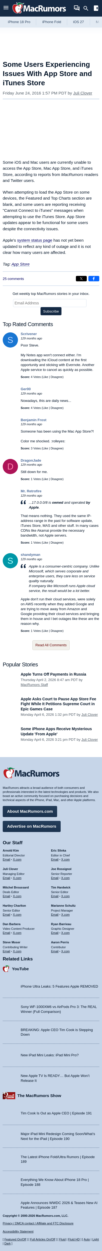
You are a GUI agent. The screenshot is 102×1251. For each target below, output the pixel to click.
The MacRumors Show (39, 1095)
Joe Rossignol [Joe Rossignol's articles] (61, 869)
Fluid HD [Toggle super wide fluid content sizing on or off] (74, 1239)
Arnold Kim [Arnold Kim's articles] (11, 850)
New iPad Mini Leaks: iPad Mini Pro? (50, 1055)
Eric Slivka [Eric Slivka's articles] (58, 850)
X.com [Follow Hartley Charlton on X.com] (17, 914)
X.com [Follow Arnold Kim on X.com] (17, 859)
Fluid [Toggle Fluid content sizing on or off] (62, 1239)
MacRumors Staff (34, 685)
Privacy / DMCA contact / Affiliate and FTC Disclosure (38, 1223)
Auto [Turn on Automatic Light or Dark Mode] (87, 1239)
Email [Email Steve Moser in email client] (6, 951)
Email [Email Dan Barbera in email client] (6, 932)
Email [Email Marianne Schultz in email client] (55, 914)
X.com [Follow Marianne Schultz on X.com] (65, 914)
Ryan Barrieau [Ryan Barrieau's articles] (61, 924)
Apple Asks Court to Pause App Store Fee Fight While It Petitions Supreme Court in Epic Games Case (58, 704)
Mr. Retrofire (31, 491)
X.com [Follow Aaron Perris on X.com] (65, 951)
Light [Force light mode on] (95, 1239)
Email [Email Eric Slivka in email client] (55, 859)
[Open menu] (6, 8)
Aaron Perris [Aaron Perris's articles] (60, 942)
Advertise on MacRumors (31, 826)
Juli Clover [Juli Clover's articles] (10, 869)
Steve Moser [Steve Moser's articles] (11, 942)
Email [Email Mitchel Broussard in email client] (6, 896)
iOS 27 (78, 22)
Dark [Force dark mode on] (7, 1243)
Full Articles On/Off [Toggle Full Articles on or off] (42, 1239)
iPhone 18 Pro (19, 22)
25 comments (13, 279)
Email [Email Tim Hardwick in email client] (55, 896)
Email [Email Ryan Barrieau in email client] (55, 932)
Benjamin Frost (34, 420)
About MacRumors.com (30, 811)
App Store (20, 264)
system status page (34, 240)
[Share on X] (81, 278)
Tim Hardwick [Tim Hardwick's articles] (60, 887)
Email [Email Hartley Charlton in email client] (6, 914)
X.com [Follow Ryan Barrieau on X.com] (65, 932)
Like (45, 377)
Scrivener (29, 334)
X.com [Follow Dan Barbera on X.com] (17, 932)
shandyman (30, 555)
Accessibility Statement (18, 1231)
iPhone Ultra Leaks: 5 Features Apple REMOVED (59, 986)
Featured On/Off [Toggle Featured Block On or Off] (15, 1239)
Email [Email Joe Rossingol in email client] (55, 878)
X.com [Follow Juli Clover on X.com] (17, 878)
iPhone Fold (51, 22)
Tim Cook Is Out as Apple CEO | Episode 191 (56, 1113)
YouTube (20, 968)
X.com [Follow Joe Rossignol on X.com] (65, 878)
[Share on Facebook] (93, 278)
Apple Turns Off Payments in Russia (53, 674)
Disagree (57, 377)
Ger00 (26, 389)
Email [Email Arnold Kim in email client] (6, 859)
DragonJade (31, 460)
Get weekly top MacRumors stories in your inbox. (51, 294)
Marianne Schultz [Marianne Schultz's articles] (63, 905)
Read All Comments (51, 645)
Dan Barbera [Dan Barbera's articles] (11, 924)
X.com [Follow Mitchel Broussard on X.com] (17, 896)
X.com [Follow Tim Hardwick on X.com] (65, 896)
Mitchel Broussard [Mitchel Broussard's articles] (16, 887)
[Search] (88, 8)
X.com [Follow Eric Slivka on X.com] (65, 859)
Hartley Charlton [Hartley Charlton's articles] (14, 905)
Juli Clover (82, 93)
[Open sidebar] (96, 9)
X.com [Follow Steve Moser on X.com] (17, 951)
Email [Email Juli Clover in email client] (6, 878)
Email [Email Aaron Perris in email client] (55, 951)
